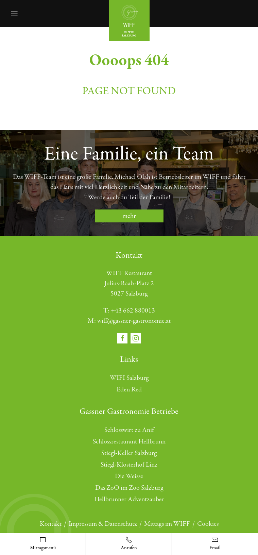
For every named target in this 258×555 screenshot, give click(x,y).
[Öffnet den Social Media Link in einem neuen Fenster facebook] (123, 337)
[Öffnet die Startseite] (129, 19)
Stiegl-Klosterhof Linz (129, 464)
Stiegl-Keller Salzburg (129, 453)
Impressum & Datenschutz (103, 523)
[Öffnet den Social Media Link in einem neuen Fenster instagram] (136, 337)
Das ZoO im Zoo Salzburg (129, 487)
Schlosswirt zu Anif (129, 430)
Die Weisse (129, 476)
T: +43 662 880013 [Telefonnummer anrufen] (129, 310)
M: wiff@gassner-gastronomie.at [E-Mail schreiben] (129, 320)
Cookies (208, 523)
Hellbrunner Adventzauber (129, 499)
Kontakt (51, 523)
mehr (129, 216)
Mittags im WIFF (167, 523)
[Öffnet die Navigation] (14, 14)
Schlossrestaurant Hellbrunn (129, 441)
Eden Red (129, 389)
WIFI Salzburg (129, 378)
